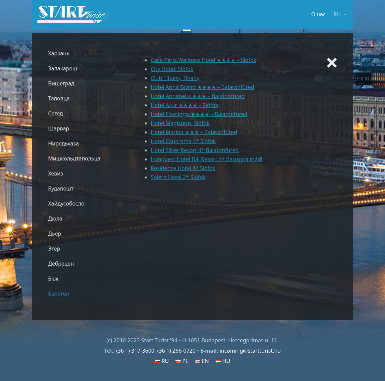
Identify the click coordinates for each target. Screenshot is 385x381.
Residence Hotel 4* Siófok (183, 168)
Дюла (55, 218)
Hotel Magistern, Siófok (180, 123)
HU (223, 361)
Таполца (59, 98)
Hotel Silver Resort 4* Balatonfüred (195, 150)
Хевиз (55, 173)
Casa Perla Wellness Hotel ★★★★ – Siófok (203, 60)
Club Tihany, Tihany (175, 78)
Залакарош (62, 68)
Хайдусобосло (66, 203)
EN (202, 361)
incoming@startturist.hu (250, 350)
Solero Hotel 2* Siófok (178, 177)
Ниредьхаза (63, 143)
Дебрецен (61, 263)
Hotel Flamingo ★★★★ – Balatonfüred (199, 114)
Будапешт (61, 188)
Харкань (59, 53)
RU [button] (338, 14)
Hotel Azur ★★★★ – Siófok (184, 105)
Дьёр (54, 233)
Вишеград (61, 83)
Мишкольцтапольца (74, 158)
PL (181, 361)
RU (162, 361)
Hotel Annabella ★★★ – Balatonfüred (198, 96)
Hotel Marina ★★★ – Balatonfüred (194, 132)
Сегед (55, 113)
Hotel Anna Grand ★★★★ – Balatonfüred (202, 87)
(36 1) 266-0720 (176, 350)
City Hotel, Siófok (172, 69)
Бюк (53, 278)
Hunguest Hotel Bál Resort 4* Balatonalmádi (206, 159)
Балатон (58, 293)
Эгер (54, 248)
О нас (318, 14)
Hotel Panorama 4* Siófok (183, 141)
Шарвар (58, 128)
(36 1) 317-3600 (135, 350)
